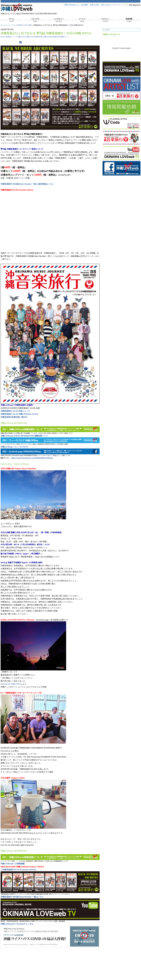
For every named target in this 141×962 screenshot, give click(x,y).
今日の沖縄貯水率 (36, 37)
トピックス (11, 25)
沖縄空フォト (64, 37)
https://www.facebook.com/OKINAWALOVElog (32, 458)
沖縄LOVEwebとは (71, 5)
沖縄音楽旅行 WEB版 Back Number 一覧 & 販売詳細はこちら (27, 184)
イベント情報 (16, 37)
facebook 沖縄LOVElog (12, 684)
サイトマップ (118, 5)
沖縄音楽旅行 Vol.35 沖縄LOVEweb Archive (19, 414)
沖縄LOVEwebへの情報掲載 (13, 864)
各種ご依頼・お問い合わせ (100, 5)
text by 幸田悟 (6, 37)
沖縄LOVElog (47, 37)
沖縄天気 (56, 37)
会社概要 (84, 5)
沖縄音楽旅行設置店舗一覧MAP (14, 417)
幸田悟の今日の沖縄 (24, 25)
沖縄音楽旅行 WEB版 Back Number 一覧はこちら (22, 897)
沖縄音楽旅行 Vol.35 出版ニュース (15, 411)
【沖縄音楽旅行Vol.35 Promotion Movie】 (19, 870)
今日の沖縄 (25, 37)
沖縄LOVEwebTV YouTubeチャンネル (17, 924)
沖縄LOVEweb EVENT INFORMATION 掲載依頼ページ (24, 436)
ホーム (3, 25)
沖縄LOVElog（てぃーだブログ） (15, 447)
